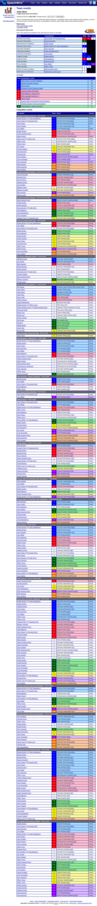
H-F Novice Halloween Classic (27, 256)
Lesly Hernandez (22, 159)
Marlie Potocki (49, 43)
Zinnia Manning (22, 427)
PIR (75, 366)
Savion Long (21, 139)
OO (68, 162)
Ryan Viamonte (49, 49)
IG (66, 320)
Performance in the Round (53, 72)
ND (70, 292)
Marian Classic (25, 98)
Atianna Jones (21, 195)
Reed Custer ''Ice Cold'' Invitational (31, 81)
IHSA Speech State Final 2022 (26, 392)
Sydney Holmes (22, 300)
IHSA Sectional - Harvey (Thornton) (32, 106)
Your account (72, 3)
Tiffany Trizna (49, 66)
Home (33, 3)
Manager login (82, 3)
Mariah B (20, 323)
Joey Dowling (21, 185)
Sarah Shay (20, 295)
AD (65, 318)
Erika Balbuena (49, 59)
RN (69, 302)
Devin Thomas (21, 180)
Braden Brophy (49, 46)
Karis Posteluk (21, 126)
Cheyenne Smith (22, 310)
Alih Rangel (20, 287)
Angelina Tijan (21, 218)
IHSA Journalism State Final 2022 (28, 333)
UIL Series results (8, 21)
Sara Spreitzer (21, 169)
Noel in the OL (25, 86)
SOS (75, 157)
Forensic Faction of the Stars (30, 91)
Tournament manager (75, 901)
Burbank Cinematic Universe (29, 83)
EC (71, 300)
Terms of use (73, 903)
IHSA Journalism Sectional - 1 (30, 96)
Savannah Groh (33, 218)
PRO (68, 128)
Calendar (57, 3)
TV (66, 305)
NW (67, 297)
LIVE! (38, 3)
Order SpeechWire (40, 901)
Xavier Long (31, 139)
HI (73, 126)
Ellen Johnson (21, 192)
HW (69, 289)
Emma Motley (21, 420)
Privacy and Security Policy (85, 903)
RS (68, 144)
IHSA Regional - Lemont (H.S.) (30, 93)
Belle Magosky (21, 164)
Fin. (54, 164)
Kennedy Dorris (60, 38)
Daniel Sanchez (22, 167)
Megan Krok (20, 312)
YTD (78, 307)
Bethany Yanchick (22, 190)
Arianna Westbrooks (23, 302)
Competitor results (22, 27)
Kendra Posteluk (22, 149)
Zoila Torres (32, 208)
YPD (82, 287)
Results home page (8, 15)
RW (68, 323)
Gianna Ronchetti (50, 41)
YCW (73, 330)
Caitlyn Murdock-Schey (52, 51)
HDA (72, 118)
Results (64, 3)
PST (70, 310)
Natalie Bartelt (21, 325)
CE (66, 328)
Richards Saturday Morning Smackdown (33, 104)
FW (68, 312)
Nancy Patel (20, 297)
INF (72, 177)
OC (69, 131)
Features (44, 3)
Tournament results (53, 901)
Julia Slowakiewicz (62, 46)
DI (72, 174)
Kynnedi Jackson (22, 583)
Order (51, 3)
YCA (74, 315)
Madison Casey (22, 187)
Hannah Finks (21, 154)
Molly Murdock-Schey (51, 69)
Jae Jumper (20, 146)
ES (75, 136)
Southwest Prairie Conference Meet (32, 88)
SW (67, 325)
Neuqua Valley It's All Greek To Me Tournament (35, 101)
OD (73, 123)
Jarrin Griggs (49, 38)
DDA (72, 121)
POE (68, 151)
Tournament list (9, 17)
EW (68, 295)
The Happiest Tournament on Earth (28, 821)
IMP (71, 182)
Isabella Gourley (22, 182)
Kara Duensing (21, 208)
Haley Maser (21, 289)
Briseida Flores (21, 177)
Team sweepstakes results (25, 26)
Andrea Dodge (21, 203)
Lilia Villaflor (48, 64)
